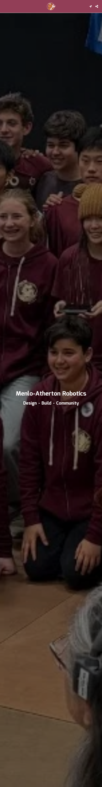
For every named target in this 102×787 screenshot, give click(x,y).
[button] (4, 6)
